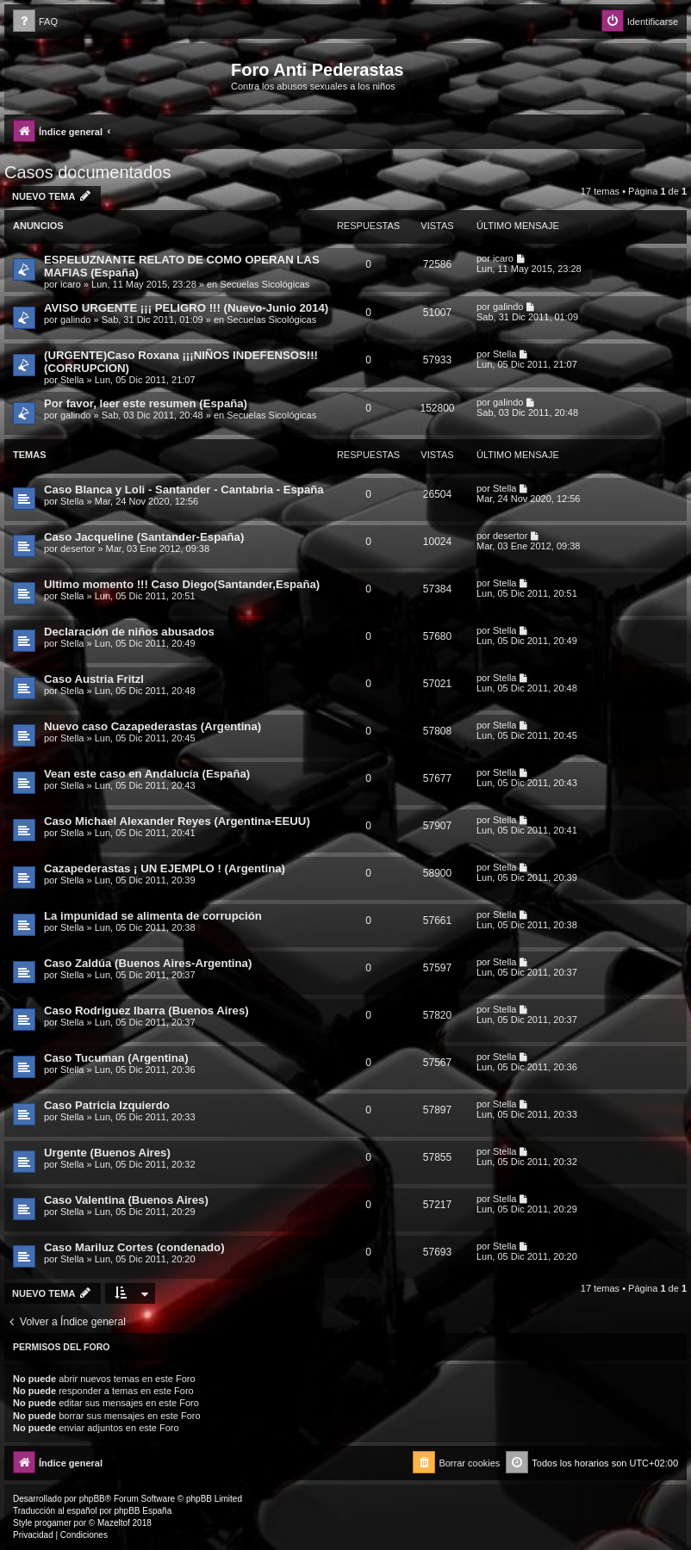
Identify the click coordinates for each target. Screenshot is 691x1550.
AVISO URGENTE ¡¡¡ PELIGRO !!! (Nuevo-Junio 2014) (186, 307)
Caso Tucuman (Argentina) (116, 1057)
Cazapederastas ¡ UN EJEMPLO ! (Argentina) (164, 868)
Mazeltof (113, 1523)
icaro (70, 284)
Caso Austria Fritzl (94, 679)
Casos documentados (87, 172)
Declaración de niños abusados (129, 631)
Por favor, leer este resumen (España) (145, 403)
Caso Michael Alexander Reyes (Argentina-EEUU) (177, 821)
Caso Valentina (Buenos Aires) (126, 1200)
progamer (53, 1523)
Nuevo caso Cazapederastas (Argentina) (152, 726)
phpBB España (142, 1511)
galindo (75, 319)
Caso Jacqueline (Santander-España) (144, 536)
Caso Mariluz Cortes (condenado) (134, 1247)
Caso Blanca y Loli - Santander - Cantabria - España (184, 489)
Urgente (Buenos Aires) (107, 1152)
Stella (72, 380)
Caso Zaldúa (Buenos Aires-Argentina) (148, 963)
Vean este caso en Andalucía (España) (147, 773)
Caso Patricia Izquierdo (107, 1105)
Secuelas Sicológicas (264, 284)
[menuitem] (35, 21)
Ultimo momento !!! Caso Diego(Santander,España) (182, 584)
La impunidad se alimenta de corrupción (153, 915)
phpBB (92, 1499)
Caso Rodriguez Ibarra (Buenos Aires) (146, 1010)
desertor (77, 548)
